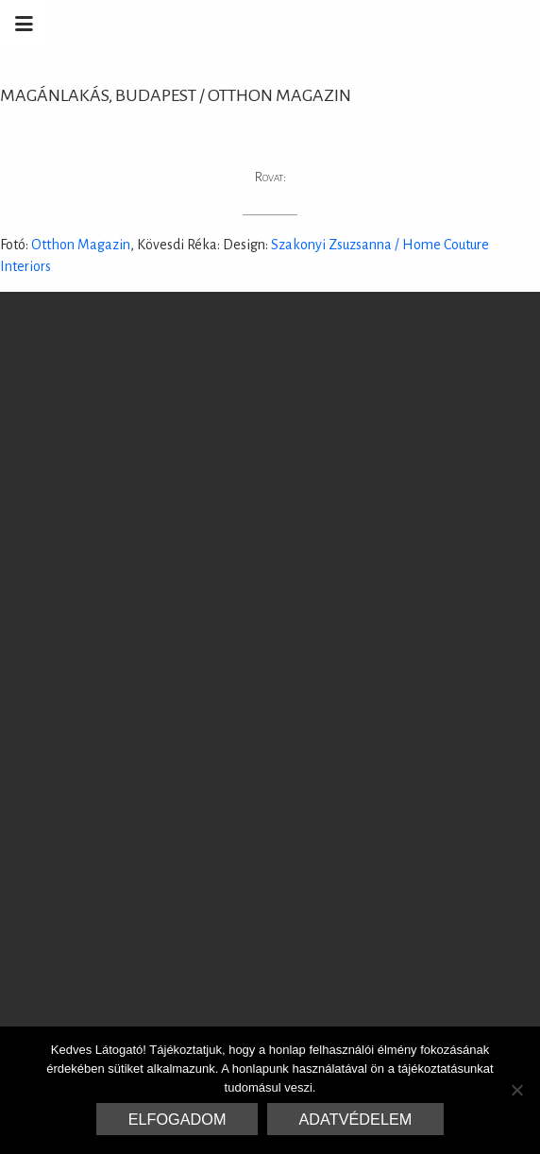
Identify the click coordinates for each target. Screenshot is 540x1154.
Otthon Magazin (80, 244)
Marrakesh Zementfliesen (396, 23)
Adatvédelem (356, 1119)
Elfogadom (177, 1119)
